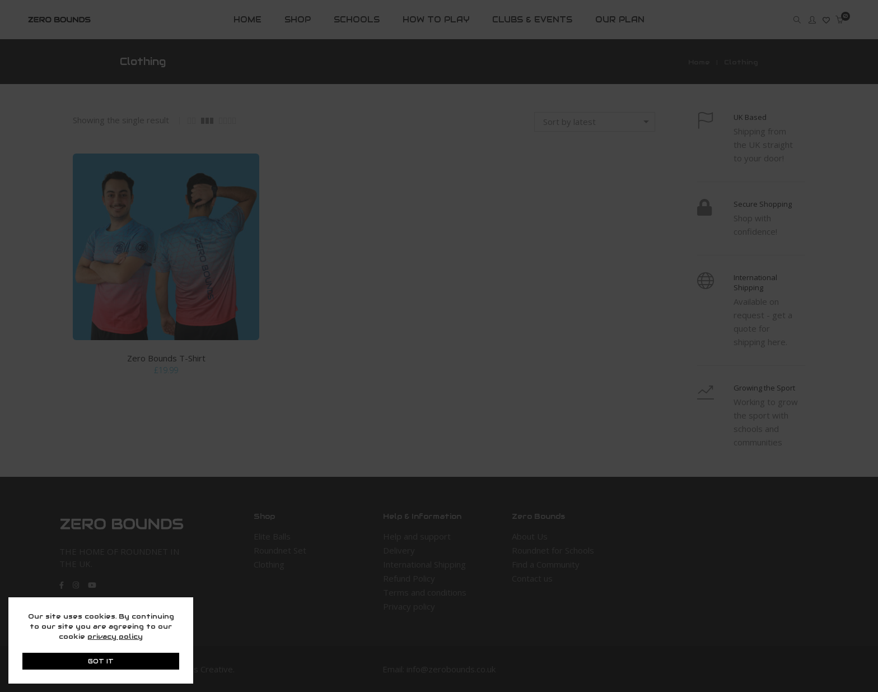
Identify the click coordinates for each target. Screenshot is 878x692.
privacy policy (115, 636)
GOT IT (101, 661)
